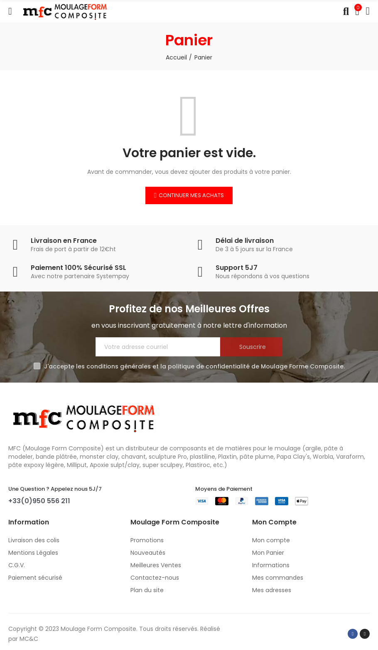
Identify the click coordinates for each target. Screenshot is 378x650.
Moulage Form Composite (98, 629)
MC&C (29, 639)
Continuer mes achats (191, 195)
